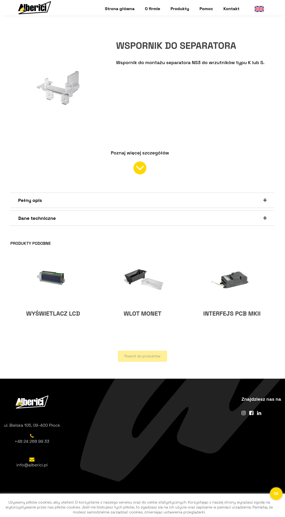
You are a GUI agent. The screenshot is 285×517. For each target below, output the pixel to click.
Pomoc (206, 8)
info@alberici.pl (31, 465)
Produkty (179, 8)
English (257, 8)
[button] (142, 200)
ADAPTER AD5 (53, 313)
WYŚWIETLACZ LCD (142, 313)
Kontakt (231, 8)
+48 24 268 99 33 (32, 441)
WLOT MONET (232, 313)
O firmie (152, 8)
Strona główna (119, 8)
